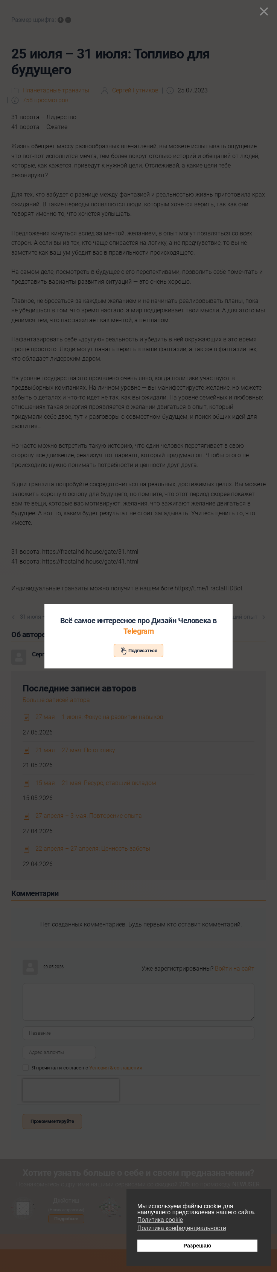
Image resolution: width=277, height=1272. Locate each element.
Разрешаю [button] (197, 1246)
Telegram (138, 631)
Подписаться (138, 650)
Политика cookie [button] (160, 1220)
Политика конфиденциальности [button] (181, 1228)
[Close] (264, 11)
